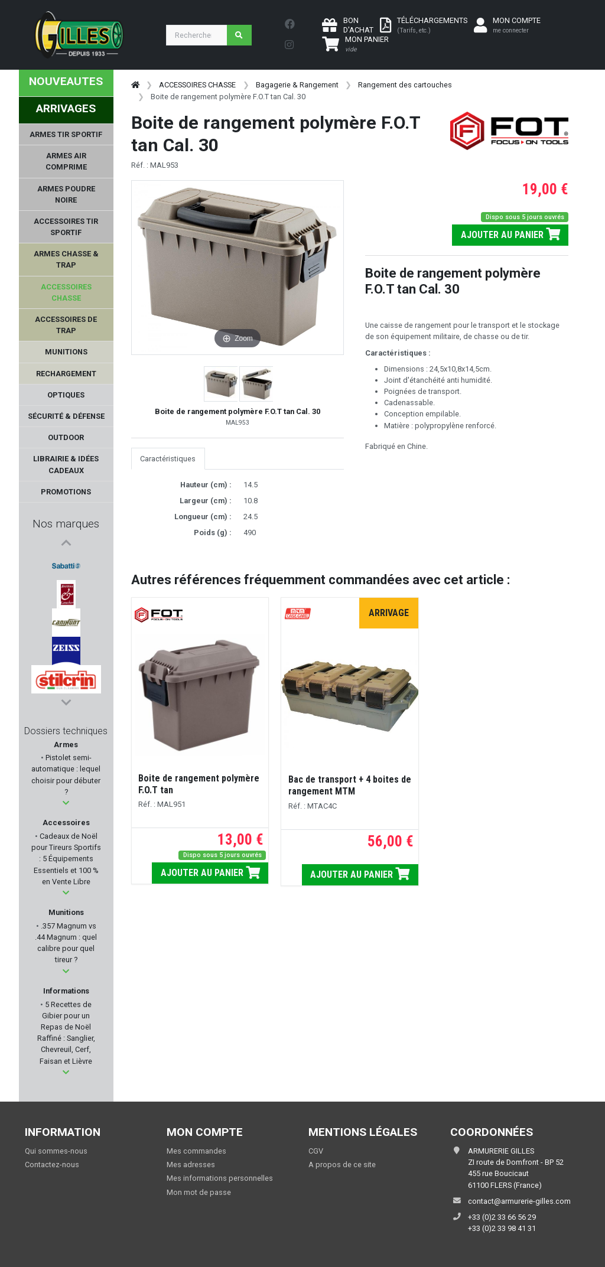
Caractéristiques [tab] (168, 458)
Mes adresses (191, 1164)
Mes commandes (196, 1151)
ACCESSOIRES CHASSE (197, 84)
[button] (66, 803)
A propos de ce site (342, 1164)
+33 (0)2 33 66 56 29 (502, 1217)
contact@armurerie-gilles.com (519, 1201)
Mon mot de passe (199, 1192)
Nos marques (65, 523)
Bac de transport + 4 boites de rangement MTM (349, 785)
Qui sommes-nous (56, 1151)
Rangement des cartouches (405, 84)
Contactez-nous (52, 1164)
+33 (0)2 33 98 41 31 (502, 1228)
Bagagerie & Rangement (297, 84)
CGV (315, 1151)
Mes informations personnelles (220, 1178)
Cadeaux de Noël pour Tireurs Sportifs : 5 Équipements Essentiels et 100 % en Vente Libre (66, 859)
